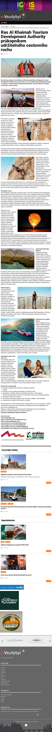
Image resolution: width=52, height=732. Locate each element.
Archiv (2, 701)
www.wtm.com (5, 416)
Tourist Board (4, 683)
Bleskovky (3, 696)
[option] (15, 640)
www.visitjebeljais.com (10, 407)
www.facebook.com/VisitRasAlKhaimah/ (13, 423)
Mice (2, 678)
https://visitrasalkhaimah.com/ (10, 421)
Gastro (2, 674)
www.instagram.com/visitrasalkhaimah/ (13, 425)
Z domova (3, 667)
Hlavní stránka (5, 26)
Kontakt (3, 700)
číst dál (48, 482)
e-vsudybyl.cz (4, 657)
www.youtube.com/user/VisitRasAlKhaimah (14, 426)
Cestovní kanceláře (5, 681)
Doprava (3, 671)
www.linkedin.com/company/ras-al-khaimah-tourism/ (17, 428)
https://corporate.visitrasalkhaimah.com (13, 419)
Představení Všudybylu (6, 694)
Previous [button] (2, 641)
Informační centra (5, 684)
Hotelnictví (3, 672)
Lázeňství (3, 676)
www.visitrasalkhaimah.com (40, 405)
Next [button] (50, 641)
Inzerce (2, 698)
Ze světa (13, 26)
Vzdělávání (3, 679)
